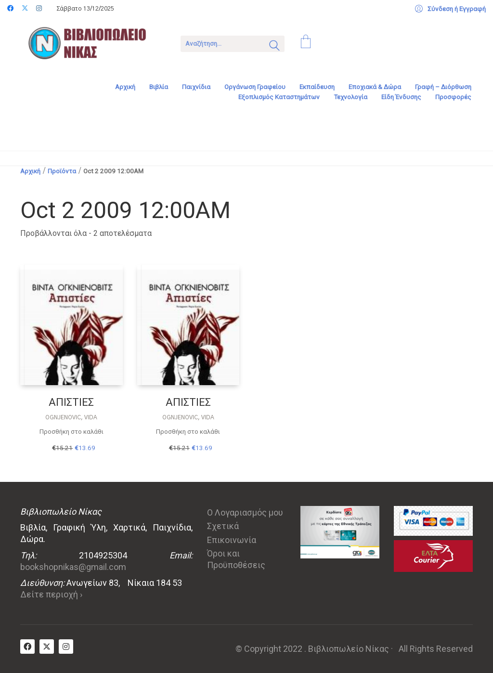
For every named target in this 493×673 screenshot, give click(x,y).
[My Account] (450, 9)
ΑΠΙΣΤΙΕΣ (71, 402)
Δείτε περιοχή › (51, 594)
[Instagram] (66, 646)
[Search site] (274, 46)
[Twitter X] (46, 646)
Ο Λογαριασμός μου (245, 512)
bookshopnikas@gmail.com (73, 567)
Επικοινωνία (231, 540)
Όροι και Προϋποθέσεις (236, 559)
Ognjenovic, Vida (71, 417)
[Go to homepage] (94, 42)
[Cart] (305, 42)
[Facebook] (27, 646)
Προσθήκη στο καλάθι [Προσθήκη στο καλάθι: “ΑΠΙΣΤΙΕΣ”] (71, 431)
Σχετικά (223, 526)
